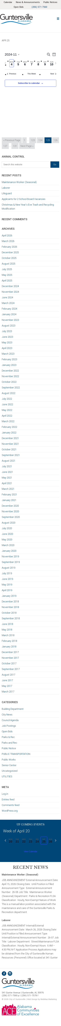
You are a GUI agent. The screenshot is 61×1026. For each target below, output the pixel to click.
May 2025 (7, 279)
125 (48, 145)
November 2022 (10, 381)
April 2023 (7, 353)
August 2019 (8, 572)
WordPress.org (10, 815)
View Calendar (30, 856)
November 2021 (10, 448)
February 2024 (9, 313)
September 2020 (11, 522)
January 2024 (9, 319)
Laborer (6, 192)
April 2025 (7, 285)
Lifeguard (7, 198)
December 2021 (10, 443)
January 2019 (9, 600)
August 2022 (8, 398)
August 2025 (8, 268)
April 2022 (7, 420)
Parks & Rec (8, 742)
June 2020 (7, 538)
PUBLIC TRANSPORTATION (16, 758)
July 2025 (7, 274)
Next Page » (26, 151)
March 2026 (8, 246)
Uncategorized (9, 775)
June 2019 (7, 583)
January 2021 (9, 505)
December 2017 (10, 657)
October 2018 (9, 617)
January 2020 (9, 555)
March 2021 (8, 493)
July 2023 (7, 336)
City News (7, 719)
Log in (5, 798)
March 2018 (8, 640)
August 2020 (8, 527)
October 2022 (9, 386)
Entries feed (8, 804)
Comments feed (10, 810)
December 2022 (10, 375)
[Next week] (55, 68)
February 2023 (9, 364)
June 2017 (7, 685)
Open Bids (7, 736)
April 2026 (7, 240)
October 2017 (9, 668)
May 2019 (7, 589)
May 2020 (7, 544)
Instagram (10, 978)
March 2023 (8, 358)
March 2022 (8, 426)
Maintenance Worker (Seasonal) (19, 187)
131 (15, 150)
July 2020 (7, 533)
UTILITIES (7, 781)
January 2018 (9, 651)
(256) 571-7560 (32, 11)
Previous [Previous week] (11, 78)
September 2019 (11, 567)
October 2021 (9, 454)
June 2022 (7, 409)
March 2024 (8, 308)
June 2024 (7, 302)
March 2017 (8, 696)
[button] (58, 23)
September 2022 (11, 392)
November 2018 (10, 612)
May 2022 (7, 415)
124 (41, 145)
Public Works (9, 764)
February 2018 (9, 645)
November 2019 (10, 561)
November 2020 (10, 516)
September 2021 (11, 460)
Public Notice (9, 753)
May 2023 (7, 347)
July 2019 (7, 578)
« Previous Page (11, 145)
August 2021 (8, 465)
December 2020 (10, 510)
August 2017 (8, 679)
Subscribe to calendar (29, 88)
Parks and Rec (9, 747)
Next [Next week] (53, 78)
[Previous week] (5, 68)
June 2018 (7, 629)
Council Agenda (10, 725)
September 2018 (11, 623)
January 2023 (9, 369)
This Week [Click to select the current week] (31, 78)
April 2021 (7, 488)
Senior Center (9, 770)
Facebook (4, 978)
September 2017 (11, 674)
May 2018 (7, 634)
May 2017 (7, 690)
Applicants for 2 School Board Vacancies (24, 204)
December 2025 (10, 257)
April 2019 (7, 595)
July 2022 (7, 403)
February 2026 (9, 251)
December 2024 (10, 291)
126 (56, 145)
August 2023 (8, 330)
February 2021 (9, 499)
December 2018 (10, 606)
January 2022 (9, 437)
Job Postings (9, 730)
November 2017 (10, 662)
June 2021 (7, 476)
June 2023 (7, 341)
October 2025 (9, 263)
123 (33, 145)
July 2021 (7, 471)
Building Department (13, 713)
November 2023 (10, 324)
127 (6, 150)
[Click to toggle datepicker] (12, 59)
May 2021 (7, 482)
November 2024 (10, 296)
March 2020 (8, 550)
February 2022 (9, 431)
